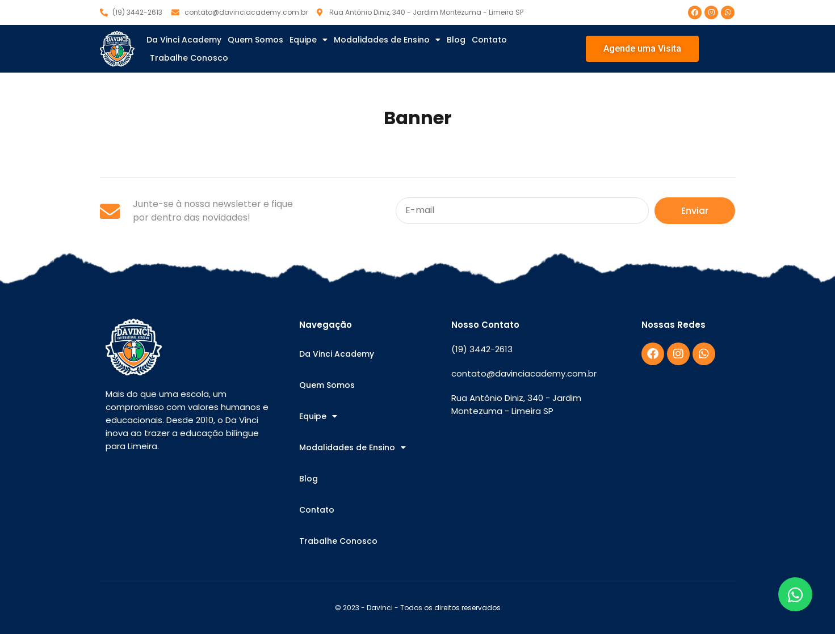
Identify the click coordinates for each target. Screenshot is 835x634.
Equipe (308, 40)
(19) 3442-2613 (482, 349)
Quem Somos (255, 39)
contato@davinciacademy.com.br (524, 373)
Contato (489, 39)
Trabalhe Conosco (189, 58)
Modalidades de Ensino (387, 40)
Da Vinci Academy (183, 39)
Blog (456, 39)
